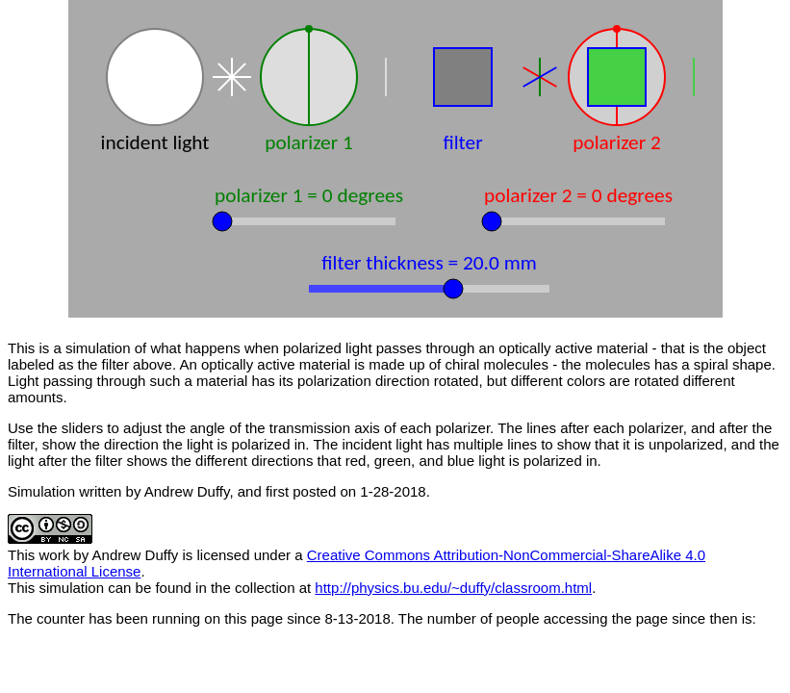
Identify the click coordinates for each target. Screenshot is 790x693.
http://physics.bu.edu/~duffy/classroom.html (453, 587)
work (54, 555)
